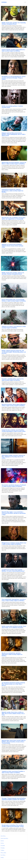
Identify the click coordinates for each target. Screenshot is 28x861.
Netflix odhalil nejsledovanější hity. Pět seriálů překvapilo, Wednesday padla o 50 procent (14, 352)
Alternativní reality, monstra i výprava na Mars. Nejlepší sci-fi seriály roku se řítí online (13, 457)
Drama (2, 840)
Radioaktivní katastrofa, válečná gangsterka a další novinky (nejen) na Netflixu (12, 191)
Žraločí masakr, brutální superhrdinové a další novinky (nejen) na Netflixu (13, 50)
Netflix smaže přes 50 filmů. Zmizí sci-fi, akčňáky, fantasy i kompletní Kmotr (13, 273)
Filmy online (3, 852)
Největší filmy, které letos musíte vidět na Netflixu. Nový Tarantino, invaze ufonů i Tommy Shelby (13, 742)
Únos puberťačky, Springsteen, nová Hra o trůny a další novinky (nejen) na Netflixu (14, 600)
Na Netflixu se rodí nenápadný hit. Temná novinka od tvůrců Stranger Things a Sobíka (13, 78)
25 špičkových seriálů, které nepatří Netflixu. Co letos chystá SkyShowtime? (13, 570)
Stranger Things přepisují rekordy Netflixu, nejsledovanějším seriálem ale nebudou (14, 799)
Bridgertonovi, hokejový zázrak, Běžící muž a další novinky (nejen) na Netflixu (14, 543)
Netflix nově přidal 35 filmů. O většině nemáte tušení (12, 106)
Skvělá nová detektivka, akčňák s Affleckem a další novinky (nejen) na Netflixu (12, 654)
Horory (2, 843)
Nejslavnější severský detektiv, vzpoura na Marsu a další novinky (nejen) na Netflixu (14, 163)
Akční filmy (3, 836)
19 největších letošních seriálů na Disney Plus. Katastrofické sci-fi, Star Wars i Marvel (13, 684)
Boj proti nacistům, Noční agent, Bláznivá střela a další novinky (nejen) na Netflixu (13, 405)
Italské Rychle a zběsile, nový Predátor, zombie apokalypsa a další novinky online (13, 430)
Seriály (2, 857)
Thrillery (2, 850)
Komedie (3, 845)
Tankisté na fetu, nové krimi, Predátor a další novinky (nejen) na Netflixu (13, 772)
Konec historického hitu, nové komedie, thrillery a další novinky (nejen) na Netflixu (14, 300)
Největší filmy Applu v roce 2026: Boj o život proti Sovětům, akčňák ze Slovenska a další (14, 513)
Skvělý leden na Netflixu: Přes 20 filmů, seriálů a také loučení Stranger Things (13, 825)
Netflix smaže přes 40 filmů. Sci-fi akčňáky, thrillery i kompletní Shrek (14, 23)
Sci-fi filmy (3, 855)
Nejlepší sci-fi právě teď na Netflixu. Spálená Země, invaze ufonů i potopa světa (12, 246)
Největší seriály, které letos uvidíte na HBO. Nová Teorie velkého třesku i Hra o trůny (13, 714)
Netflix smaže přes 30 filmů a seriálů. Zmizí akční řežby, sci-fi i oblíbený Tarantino (14, 627)
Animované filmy (4, 838)
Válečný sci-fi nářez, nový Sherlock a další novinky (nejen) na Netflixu (14, 327)
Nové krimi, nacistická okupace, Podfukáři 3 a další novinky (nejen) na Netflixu (14, 485)
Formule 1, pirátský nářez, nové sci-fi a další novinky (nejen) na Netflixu (13, 379)
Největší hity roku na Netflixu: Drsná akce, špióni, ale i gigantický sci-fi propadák (14, 218)
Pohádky (3, 848)
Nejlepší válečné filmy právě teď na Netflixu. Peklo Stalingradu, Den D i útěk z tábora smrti (14, 134)
